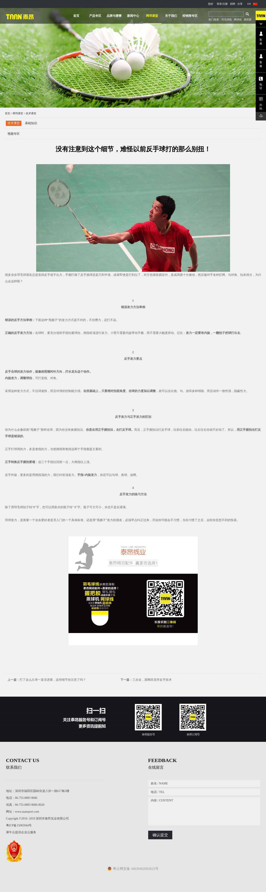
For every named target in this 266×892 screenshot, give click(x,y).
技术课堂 (31, 113)
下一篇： (146, 679)
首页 (76, 15)
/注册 (225, 3)
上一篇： (47, 679)
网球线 (238, 19)
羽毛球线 (226, 19)
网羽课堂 (18, 113)
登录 (219, 3)
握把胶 (248, 19)
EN (249, 3)
